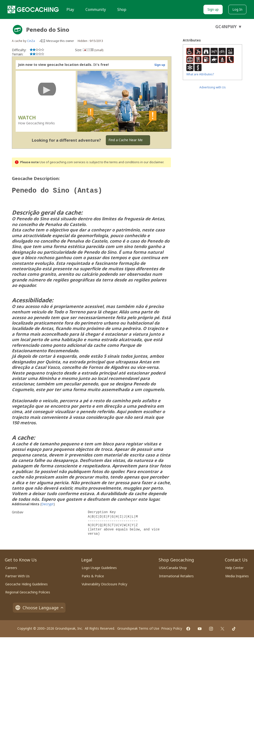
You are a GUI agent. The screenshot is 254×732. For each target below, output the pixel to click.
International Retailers (176, 575)
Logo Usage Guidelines (99, 567)
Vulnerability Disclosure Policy (104, 583)
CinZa (31, 41)
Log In (237, 9)
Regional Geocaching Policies (27, 591)
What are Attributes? (200, 74)
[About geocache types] (17, 29)
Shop (121, 9)
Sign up (213, 9)
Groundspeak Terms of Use (138, 627)
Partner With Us (17, 575)
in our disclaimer (151, 162)
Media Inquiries (237, 575)
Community (95, 9)
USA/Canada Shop (173, 567)
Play (70, 9)
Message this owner (60, 41)
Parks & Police (93, 575)
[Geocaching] (33, 9)
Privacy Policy (171, 627)
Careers (11, 567)
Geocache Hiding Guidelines (26, 583)
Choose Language (39, 607)
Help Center (234, 567)
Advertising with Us (212, 87)
